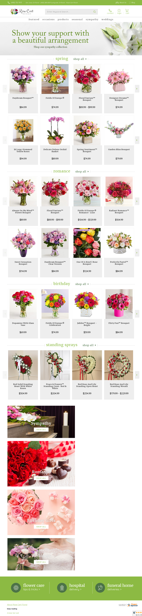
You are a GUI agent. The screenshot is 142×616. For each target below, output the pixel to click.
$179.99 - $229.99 (119, 393)
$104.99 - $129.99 (87, 219)
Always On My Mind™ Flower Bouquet (23, 211)
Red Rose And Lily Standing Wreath (119, 385)
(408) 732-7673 (16, 3)
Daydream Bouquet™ (23, 98)
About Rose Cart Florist (17, 520)
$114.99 (23, 271)
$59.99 (87, 332)
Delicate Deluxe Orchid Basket (55, 150)
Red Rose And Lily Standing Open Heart (87, 385)
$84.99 (23, 107)
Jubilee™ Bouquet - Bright (87, 324)
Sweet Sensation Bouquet (23, 263)
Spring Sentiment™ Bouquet (87, 150)
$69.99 (23, 332)
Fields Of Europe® (55, 98)
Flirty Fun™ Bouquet (119, 323)
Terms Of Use (90, 614)
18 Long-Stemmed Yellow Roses (23, 150)
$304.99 (23, 393)
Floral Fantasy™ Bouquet (87, 99)
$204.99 (55, 393)
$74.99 (55, 107)
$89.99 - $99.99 (87, 107)
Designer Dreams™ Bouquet (119, 99)
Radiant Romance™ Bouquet (119, 211)
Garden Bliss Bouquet (119, 149)
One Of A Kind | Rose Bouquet (87, 263)
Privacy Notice (102, 614)
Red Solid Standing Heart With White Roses (23, 386)
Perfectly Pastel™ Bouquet (119, 263)
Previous (5, 89)
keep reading (12, 525)
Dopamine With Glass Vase (23, 324)
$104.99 (119, 219)
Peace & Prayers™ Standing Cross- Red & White (55, 386)
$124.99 (87, 271)
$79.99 (119, 158)
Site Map (129, 614)
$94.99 (23, 158)
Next (137, 89)
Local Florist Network (117, 614)
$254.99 (87, 393)
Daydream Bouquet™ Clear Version (55, 263)
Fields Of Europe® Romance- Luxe (87, 211)
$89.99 (55, 158)
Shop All (78, 59)
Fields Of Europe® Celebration (55, 324)
